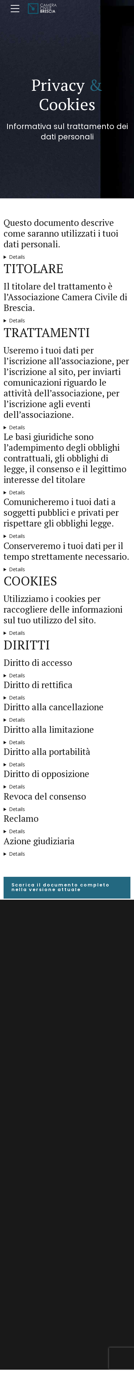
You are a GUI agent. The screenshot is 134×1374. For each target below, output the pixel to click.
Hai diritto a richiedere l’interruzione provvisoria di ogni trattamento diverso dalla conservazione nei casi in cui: (67, 742)
